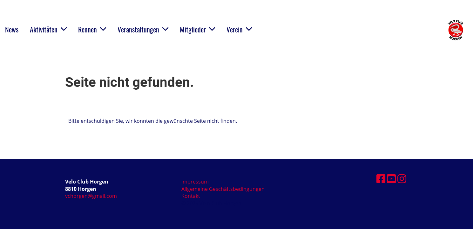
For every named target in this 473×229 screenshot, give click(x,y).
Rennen (92, 29)
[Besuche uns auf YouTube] (391, 178)
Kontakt (190, 195)
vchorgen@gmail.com (91, 195)
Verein (239, 29)
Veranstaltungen (143, 29)
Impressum (195, 181)
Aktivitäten (48, 29)
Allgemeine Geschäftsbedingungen (223, 188)
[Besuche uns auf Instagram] (401, 178)
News (11, 29)
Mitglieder (197, 29)
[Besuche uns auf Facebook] (380, 178)
